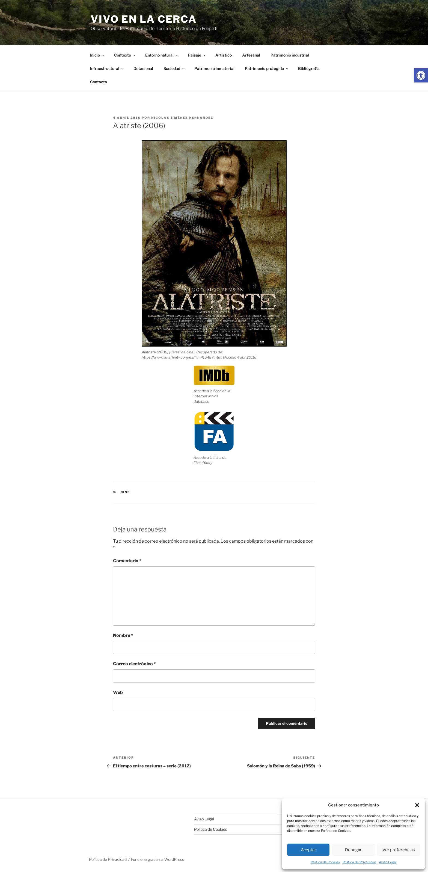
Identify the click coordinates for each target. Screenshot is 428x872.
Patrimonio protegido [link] (267, 68)
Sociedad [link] (174, 68)
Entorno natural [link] (162, 55)
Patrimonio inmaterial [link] (214, 68)
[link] (421, 75)
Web (118, 692)
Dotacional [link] (143, 68)
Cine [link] (125, 492)
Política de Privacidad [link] (359, 862)
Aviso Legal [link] (388, 862)
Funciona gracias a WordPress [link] (157, 859)
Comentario (127, 560)
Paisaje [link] (197, 55)
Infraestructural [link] (107, 68)
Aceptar (308, 849)
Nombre (123, 635)
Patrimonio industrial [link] (290, 55)
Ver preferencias (398, 849)
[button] (417, 805)
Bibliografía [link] (309, 68)
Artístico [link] (223, 55)
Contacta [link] (98, 81)
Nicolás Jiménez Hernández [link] (182, 118)
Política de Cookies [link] (325, 862)
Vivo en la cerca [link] (144, 19)
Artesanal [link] (251, 55)
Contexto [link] (125, 55)
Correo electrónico (134, 663)
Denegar (353, 849)
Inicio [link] (97, 55)
